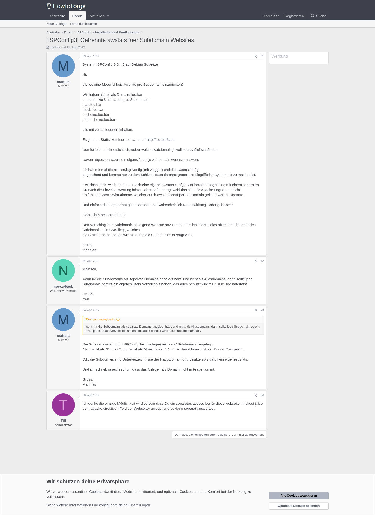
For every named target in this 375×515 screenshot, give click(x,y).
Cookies (95, 491)
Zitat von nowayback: (100, 319)
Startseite (57, 16)
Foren (77, 16)
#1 (262, 56)
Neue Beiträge (56, 24)
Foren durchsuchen (83, 24)
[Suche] (318, 15)
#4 (262, 395)
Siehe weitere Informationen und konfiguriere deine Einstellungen (98, 505)
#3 (262, 310)
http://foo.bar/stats (161, 140)
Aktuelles (96, 16)
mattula (55, 47)
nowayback (63, 286)
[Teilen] (256, 56)
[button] (108, 15)
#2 (262, 261)
